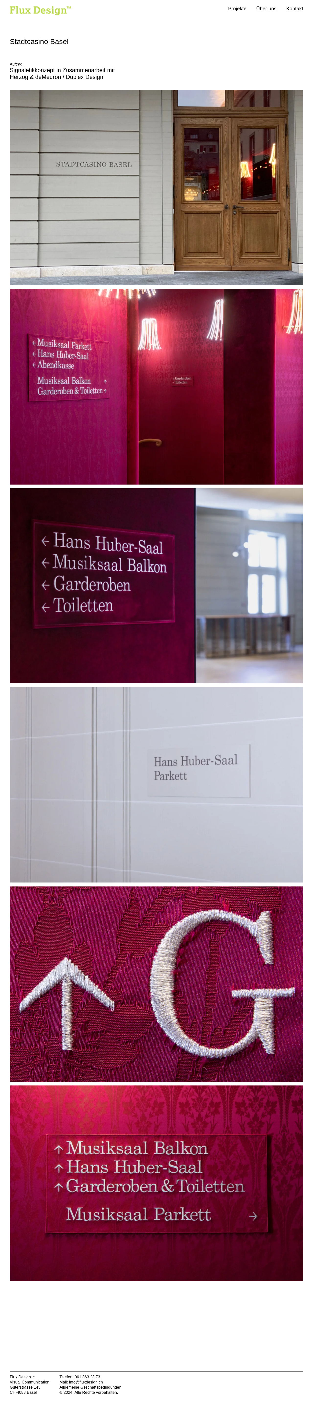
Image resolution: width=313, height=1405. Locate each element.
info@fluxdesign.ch (86, 1382)
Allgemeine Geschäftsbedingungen (90, 1387)
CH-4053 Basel (23, 1392)
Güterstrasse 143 (25, 1387)
